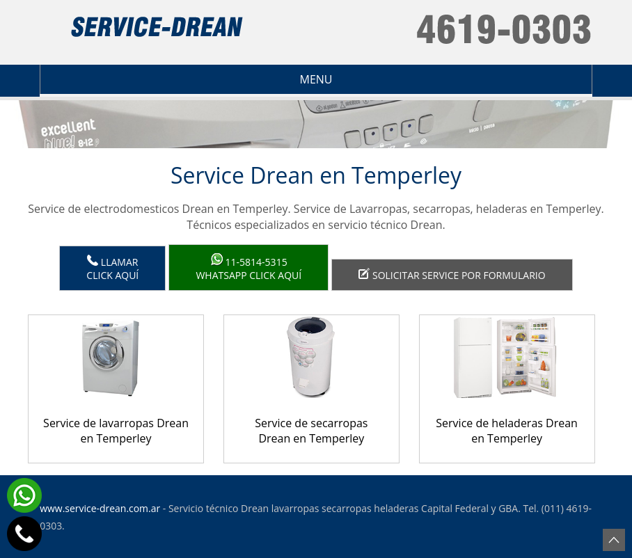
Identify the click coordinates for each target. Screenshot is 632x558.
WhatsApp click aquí (248, 267)
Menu (187, 79)
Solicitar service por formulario (451, 275)
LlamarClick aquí (112, 268)
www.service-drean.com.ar (100, 508)
